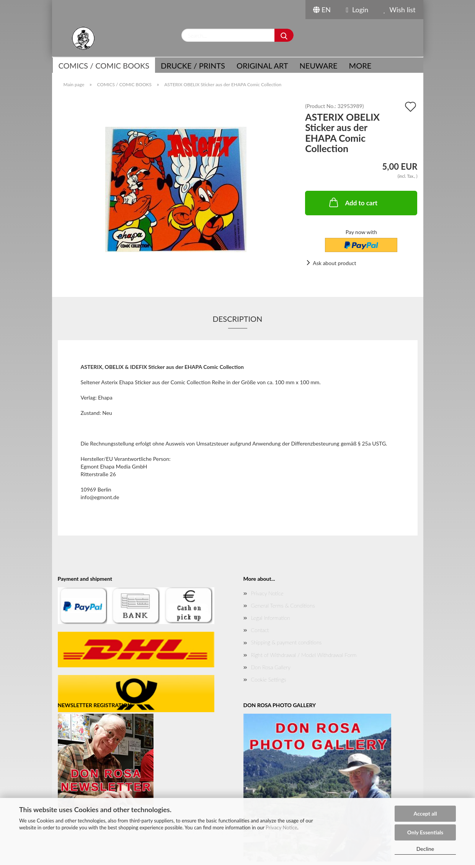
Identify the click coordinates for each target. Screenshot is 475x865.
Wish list (399, 9)
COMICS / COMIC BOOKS (104, 65)
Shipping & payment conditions (286, 642)
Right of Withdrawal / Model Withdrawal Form (304, 655)
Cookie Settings (268, 679)
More (360, 65)
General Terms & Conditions (283, 605)
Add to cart (352, 202)
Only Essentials (425, 832)
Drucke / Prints (193, 65)
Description (238, 318)
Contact (260, 630)
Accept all (425, 813)
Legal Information (270, 617)
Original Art (262, 65)
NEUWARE (319, 65)
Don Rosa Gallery (271, 667)
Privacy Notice (281, 827)
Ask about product (334, 263)
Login (357, 9)
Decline (425, 848)
